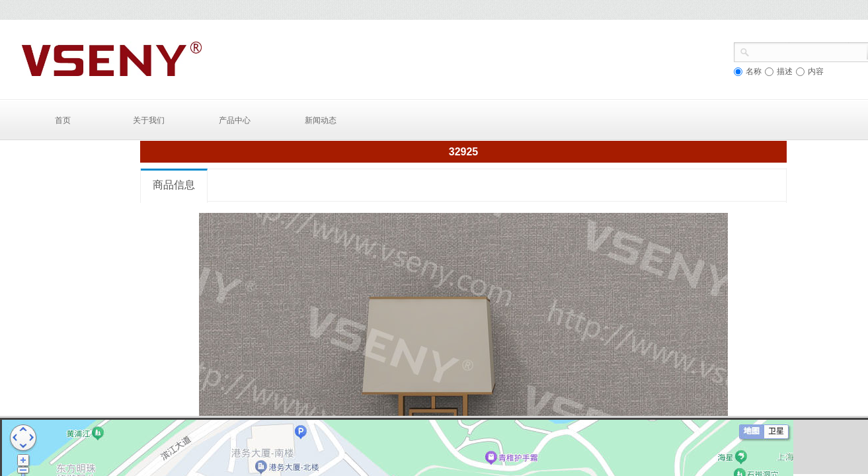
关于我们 (149, 120)
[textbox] (808, 51)
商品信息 (174, 184)
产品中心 (235, 120)
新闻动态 (320, 120)
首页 (63, 120)
